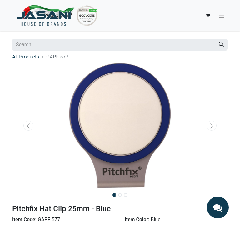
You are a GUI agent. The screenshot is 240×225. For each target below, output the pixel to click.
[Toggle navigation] (222, 15)
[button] (28, 125)
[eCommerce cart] (207, 15)
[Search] (221, 45)
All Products (25, 57)
